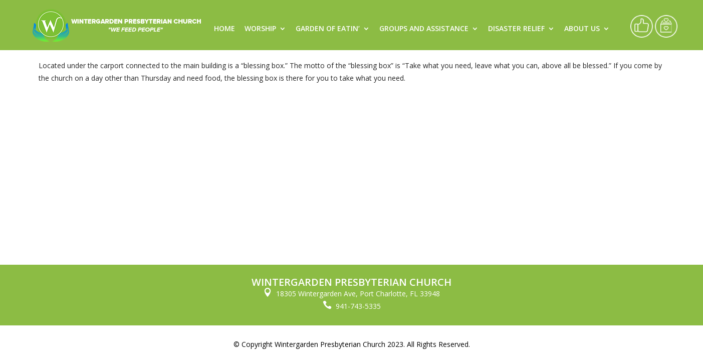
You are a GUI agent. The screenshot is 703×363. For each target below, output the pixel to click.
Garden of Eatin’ (328, 29)
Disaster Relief (516, 29)
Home (224, 29)
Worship (260, 29)
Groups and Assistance (423, 29)
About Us (582, 29)
